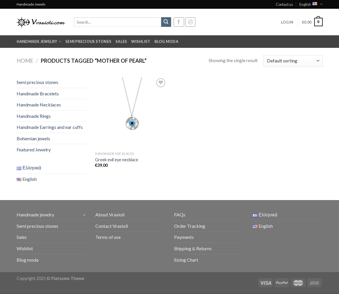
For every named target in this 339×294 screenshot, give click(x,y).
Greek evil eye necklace (116, 159)
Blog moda (166, 41)
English (310, 4)
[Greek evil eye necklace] (131, 113)
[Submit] (166, 22)
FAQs (179, 214)
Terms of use (108, 237)
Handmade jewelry (39, 41)
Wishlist (140, 41)
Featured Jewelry (34, 149)
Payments (184, 237)
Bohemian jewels (33, 138)
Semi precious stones (88, 41)
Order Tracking (189, 226)
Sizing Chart (186, 259)
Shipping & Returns (193, 248)
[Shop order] (292, 60)
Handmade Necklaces (39, 104)
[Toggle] (84, 214)
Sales (121, 41)
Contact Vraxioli (111, 226)
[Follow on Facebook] (178, 22)
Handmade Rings (34, 116)
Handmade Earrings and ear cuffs (50, 127)
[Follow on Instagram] (190, 22)
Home (25, 60)
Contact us (284, 4)
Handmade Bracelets (38, 93)
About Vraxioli (109, 214)
